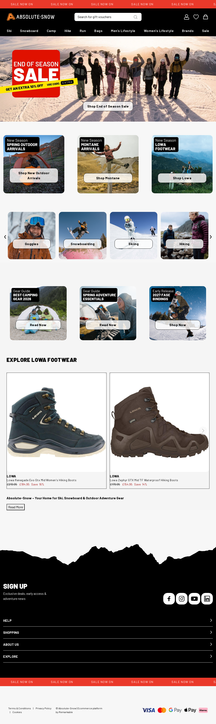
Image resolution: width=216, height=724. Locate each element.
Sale (205, 31)
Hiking (185, 244)
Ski (9, 31)
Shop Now (177, 325)
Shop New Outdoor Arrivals (33, 175)
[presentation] (5, 237)
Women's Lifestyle (159, 31)
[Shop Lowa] (182, 164)
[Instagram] (182, 598)
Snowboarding (82, 244)
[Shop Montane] (107, 164)
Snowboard (29, 31)
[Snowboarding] (83, 235)
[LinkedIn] (207, 598)
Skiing (133, 244)
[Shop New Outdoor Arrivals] (33, 164)
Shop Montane (108, 178)
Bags (98, 31)
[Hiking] (184, 235)
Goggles (32, 244)
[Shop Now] (177, 313)
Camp (51, 31)
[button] (108, 621)
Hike (68, 31)
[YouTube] (194, 598)
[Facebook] (169, 598)
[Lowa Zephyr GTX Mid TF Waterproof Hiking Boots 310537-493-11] (159, 422)
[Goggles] (31, 235)
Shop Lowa (182, 178)
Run (83, 31)
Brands (188, 31)
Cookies (17, 712)
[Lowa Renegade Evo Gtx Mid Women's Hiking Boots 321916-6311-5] (56, 422)
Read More (15, 507)
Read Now (38, 325)
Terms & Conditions (19, 708)
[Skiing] (134, 235)
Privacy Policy (43, 708)
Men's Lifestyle (123, 31)
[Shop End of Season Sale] (108, 79)
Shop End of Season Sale (108, 106)
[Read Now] (38, 313)
